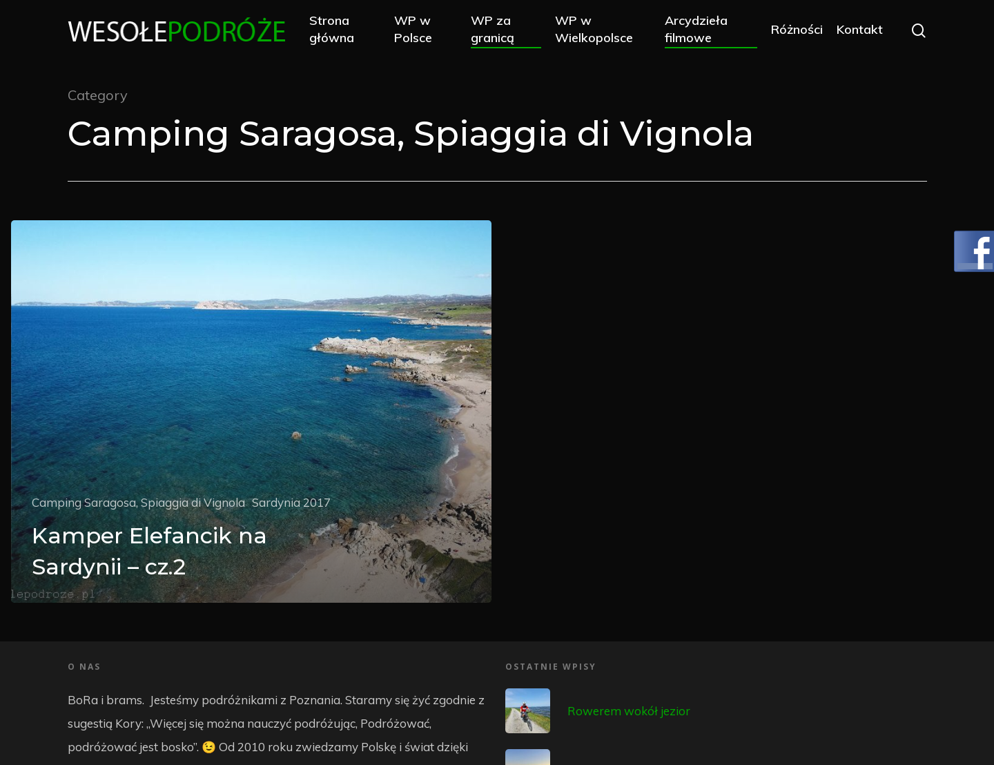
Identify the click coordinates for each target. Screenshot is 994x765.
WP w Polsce (414, 29)
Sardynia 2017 (291, 502)
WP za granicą (493, 29)
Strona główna (332, 29)
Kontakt (859, 29)
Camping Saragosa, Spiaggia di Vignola (138, 502)
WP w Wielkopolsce (595, 29)
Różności (796, 29)
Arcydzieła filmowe (696, 29)
